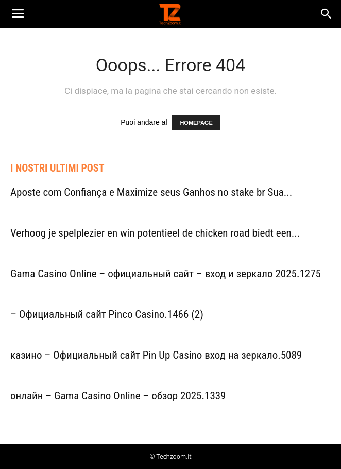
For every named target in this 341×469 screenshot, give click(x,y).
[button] (326, 14)
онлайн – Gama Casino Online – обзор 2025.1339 (118, 396)
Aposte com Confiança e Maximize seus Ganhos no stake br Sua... (151, 192)
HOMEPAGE (196, 123)
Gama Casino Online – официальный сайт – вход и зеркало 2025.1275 (165, 273)
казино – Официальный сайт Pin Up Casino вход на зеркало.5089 (156, 355)
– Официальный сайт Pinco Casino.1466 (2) (106, 314)
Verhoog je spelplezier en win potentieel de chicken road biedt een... (155, 233)
